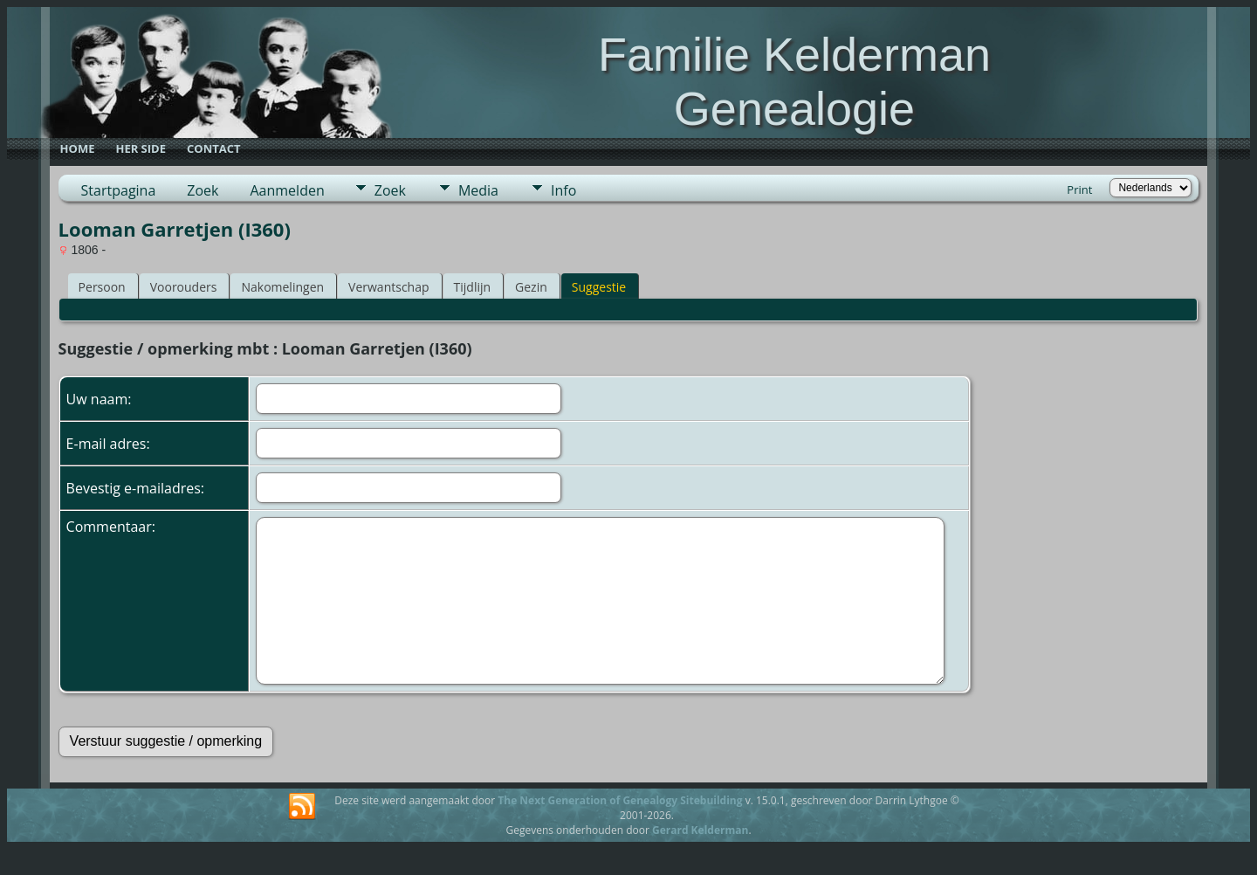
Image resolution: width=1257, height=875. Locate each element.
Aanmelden (287, 190)
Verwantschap (388, 287)
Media (478, 190)
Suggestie (599, 287)
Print (1079, 189)
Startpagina (118, 190)
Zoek (202, 190)
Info (563, 190)
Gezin (531, 287)
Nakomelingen (282, 287)
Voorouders (183, 287)
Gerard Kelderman (700, 830)
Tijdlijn (472, 287)
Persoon (102, 287)
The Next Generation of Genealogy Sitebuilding (620, 800)
